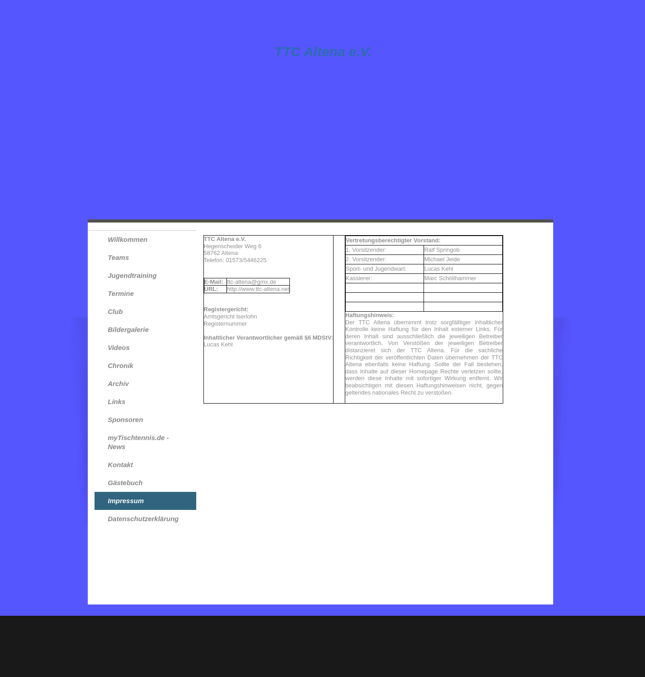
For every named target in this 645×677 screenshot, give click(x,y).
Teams (118, 257)
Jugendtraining (132, 275)
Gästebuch (125, 482)
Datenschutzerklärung (143, 519)
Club (115, 311)
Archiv (118, 383)
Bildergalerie (128, 329)
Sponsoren (125, 419)
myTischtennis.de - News (138, 442)
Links (117, 401)
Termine (121, 293)
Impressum (126, 500)
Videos (119, 347)
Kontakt (120, 464)
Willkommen (128, 239)
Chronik (121, 365)
